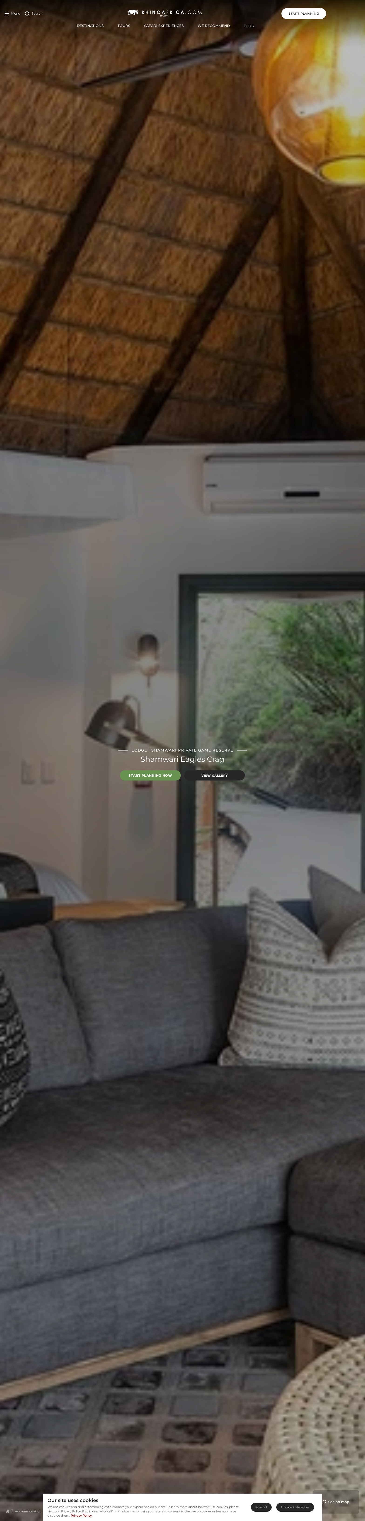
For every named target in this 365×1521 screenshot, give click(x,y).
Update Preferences (295, 1507)
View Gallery (214, 775)
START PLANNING (338, 13)
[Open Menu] (12, 13)
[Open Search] (34, 13)
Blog (266, 26)
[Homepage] (7, 1511)
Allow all (261, 1507)
